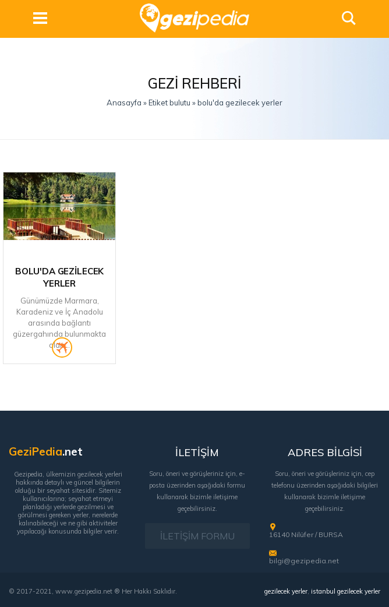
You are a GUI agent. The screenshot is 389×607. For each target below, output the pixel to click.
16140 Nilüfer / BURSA (306, 534)
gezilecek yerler (285, 591)
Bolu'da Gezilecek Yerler (59, 277)
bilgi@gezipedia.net (304, 560)
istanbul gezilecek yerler (345, 591)
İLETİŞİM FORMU (197, 536)
